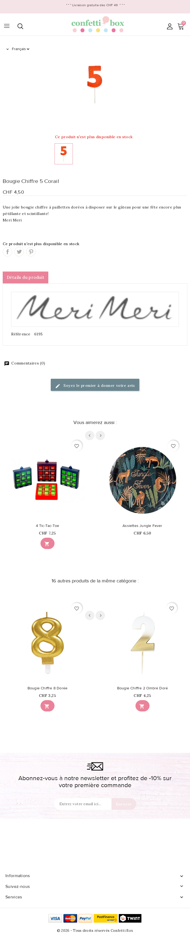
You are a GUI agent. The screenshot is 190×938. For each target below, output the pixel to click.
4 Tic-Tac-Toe (47, 525)
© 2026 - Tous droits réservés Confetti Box (95, 930)
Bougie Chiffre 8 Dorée (47, 688)
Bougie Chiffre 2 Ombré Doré (142, 688)
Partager (7, 251)
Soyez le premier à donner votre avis (95, 386)
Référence (20, 334)
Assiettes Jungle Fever (142, 525)
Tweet (19, 251)
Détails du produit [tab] (25, 277)
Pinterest (30, 251)
